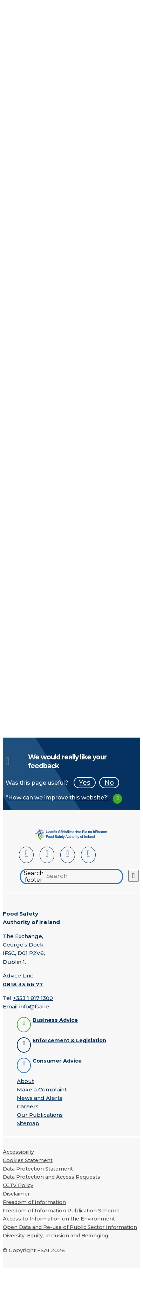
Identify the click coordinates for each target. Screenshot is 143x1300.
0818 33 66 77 (23, 984)
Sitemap (28, 1123)
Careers (28, 1106)
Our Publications (40, 1114)
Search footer (33, 876)
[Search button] (133, 876)
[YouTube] (67, 855)
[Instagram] (88, 855)
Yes (84, 782)
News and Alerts (39, 1098)
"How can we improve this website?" (58, 797)
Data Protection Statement (38, 1169)
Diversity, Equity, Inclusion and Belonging (55, 1235)
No (109, 782)
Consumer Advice (57, 1061)
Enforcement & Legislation (69, 1041)
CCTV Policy (18, 1185)
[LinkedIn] (26, 855)
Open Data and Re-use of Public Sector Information (70, 1227)
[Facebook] (47, 855)
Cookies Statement (28, 1160)
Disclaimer (16, 1194)
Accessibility (18, 1152)
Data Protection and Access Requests (51, 1177)
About (25, 1081)
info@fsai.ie (34, 1006)
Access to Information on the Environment (59, 1219)
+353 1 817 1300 (33, 998)
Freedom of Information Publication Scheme (61, 1210)
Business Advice (55, 1020)
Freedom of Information (34, 1202)
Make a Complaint (42, 1089)
